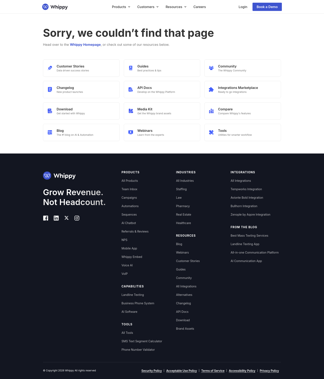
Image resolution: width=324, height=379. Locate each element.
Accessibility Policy (242, 370)
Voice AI (127, 265)
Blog (179, 244)
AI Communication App (246, 261)
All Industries (185, 180)
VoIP (125, 273)
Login (243, 7)
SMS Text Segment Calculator (142, 341)
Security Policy (151, 370)
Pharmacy (183, 206)
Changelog (183, 303)
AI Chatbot (129, 223)
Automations (130, 206)
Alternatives (184, 294)
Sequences (129, 214)
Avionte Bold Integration (247, 197)
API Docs (182, 311)
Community (184, 278)
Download (183, 320)
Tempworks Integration (246, 189)
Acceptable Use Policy (181, 370)
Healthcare (183, 223)
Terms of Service (213, 370)
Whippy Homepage (85, 45)
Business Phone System (138, 303)
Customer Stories (188, 261)
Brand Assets (185, 328)
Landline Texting (133, 294)
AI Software (129, 311)
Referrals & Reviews (135, 231)
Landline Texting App (245, 244)
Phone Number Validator (138, 349)
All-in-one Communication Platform (255, 252)
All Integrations (186, 286)
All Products (130, 180)
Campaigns (129, 197)
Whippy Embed (132, 257)
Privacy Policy (269, 370)
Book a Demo (267, 7)
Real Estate (183, 214)
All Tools (127, 332)
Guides (181, 269)
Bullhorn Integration (244, 206)
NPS (124, 240)
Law (179, 197)
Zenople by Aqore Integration (250, 214)
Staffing (181, 189)
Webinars (182, 252)
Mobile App (129, 248)
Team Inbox (129, 189)
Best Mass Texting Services (249, 235)
